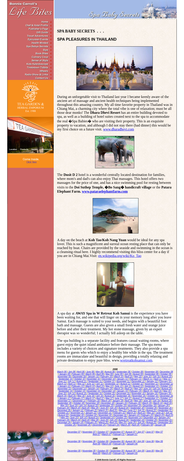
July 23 (83, 417)
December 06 (74, 441)
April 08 (81, 372)
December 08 (166, 372)
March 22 (131, 413)
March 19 (147, 403)
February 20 (63, 408)
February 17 (78, 398)
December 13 (79, 388)
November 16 (139, 396)
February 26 (113, 425)
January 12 (152, 381)
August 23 (93, 417)
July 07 (140, 432)
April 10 (129, 376)
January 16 (152, 393)
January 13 (64, 386)
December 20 (64, 410)
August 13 (138, 386)
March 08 (62, 372)
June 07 (150, 432)
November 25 (84, 425)
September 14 (66, 391)
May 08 (100, 372)
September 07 (117, 432)
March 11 (148, 379)
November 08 (152, 372)
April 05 (96, 453)
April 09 (100, 374)
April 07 (96, 434)
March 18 (106, 401)
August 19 (93, 405)
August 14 (167, 388)
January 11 (122, 379)
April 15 (158, 391)
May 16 (81, 396)
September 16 (123, 396)
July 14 (156, 388)
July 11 (71, 381)
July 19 (82, 405)
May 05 (159, 451)
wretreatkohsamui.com (136, 360)
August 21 (151, 410)
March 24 (76, 420)
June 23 (74, 417)
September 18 (64, 403)
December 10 (109, 379)
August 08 (110, 372)
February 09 (78, 374)
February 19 (135, 403)
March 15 (148, 391)
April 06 (96, 444)
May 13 (110, 386)
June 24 (104, 420)
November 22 (105, 415)
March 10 (119, 376)
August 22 (63, 415)
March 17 (90, 398)
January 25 (78, 422)
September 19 (106, 405)
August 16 (110, 396)
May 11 (167, 379)
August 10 (167, 376)
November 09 (65, 376)
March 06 (106, 444)
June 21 (132, 410)
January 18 (118, 401)
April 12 (72, 384)
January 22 (91, 413)
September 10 (66, 379)
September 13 (152, 386)
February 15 (135, 391)
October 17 (166, 398)
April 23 (169, 415)
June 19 (73, 405)
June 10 (147, 376)
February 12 (165, 381)
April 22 (142, 413)
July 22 (169, 413)
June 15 (62, 393)
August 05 (131, 451)
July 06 (140, 441)
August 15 (81, 393)
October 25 (70, 425)
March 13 (90, 386)
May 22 (151, 413)
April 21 (114, 410)
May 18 (138, 401)
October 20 (151, 408)
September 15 (95, 393)
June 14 (147, 388)
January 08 (160, 425)
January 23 (134, 415)
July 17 (128, 398)
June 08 (90, 372)
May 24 (95, 420)
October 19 (121, 405)
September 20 (137, 408)
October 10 (80, 379)
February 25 (91, 422)
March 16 (62, 396)
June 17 (119, 398)
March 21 (103, 410)
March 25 (103, 422)
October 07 (102, 432)
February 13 (78, 386)
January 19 (121, 403)
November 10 (94, 379)
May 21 (123, 410)
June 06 (150, 441)
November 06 (89, 441)
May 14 (138, 388)
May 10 (138, 376)
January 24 (164, 417)
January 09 (64, 374)
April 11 (158, 379)
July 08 (72, 372)
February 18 (94, 401)
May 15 (167, 391)
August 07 (131, 432)
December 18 (108, 403)
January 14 (93, 388)
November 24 (165, 420)
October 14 (80, 391)
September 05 (117, 451)
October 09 (166, 374)
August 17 (138, 398)
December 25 (99, 425)
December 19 (150, 405)
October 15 (109, 393)
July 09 (128, 374)
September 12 (112, 384)
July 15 (71, 393)
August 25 (151, 422)
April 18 (129, 401)
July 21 (141, 410)
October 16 (152, 396)
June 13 (119, 386)
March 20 (76, 408)
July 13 (128, 386)
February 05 (119, 453)
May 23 (65, 417)
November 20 (165, 408)
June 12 (90, 384)
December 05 (74, 451)
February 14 (106, 388)
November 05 (89, 451)
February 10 (106, 376)
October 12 (138, 384)
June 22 (160, 413)
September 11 (95, 381)
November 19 (135, 405)
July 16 (99, 396)
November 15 (138, 393)
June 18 (147, 401)
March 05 (106, 453)
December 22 (120, 415)
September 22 (77, 415)
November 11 (123, 381)
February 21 (91, 410)
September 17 (152, 398)
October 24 (151, 420)
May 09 (110, 374)
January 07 (132, 434)
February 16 (165, 393)
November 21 (77, 413)
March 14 (119, 388)
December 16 (166, 396)
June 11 (62, 381)
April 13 (100, 386)
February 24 (63, 420)
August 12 (125, 384)
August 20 (123, 408)
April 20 (86, 408)
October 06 (102, 441)
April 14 (129, 388)
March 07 (106, 434)
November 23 (135, 417)
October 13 (166, 386)
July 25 (141, 422)
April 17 (100, 398)
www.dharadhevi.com (118, 129)
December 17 (79, 401)
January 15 (122, 391)
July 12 (99, 384)
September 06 (117, 441)
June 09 (119, 374)
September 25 (165, 422)
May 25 (123, 422)
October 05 (102, 451)
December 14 (109, 391)
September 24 (137, 420)
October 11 (109, 381)
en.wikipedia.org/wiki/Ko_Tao (119, 256)
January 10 (93, 376)
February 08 (147, 425)
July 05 (140, 451)
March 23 (159, 415)
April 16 (72, 396)
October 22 (91, 415)
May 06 (159, 441)
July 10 (156, 376)
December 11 (138, 381)
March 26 (126, 425)
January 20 (163, 405)
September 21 (165, 410)
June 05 (150, 451)
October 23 (121, 417)
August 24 (123, 420)
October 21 (63, 413)
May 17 (110, 398)
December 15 (123, 393)
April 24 (86, 420)
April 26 (136, 425)
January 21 (78, 410)
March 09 (90, 374)
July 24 (113, 420)
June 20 (104, 408)
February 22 (119, 413)
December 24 (64, 422)
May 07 (159, 432)
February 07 (119, 434)
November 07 (89, 432)
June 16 (90, 396)
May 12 (81, 384)
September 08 (123, 372)
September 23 (107, 417)
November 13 (65, 388)
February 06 (119, 444)
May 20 (95, 408)
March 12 (62, 384)
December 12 (166, 384)
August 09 (138, 374)
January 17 (64, 398)
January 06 (132, 444)
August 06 (131, 441)
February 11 (135, 379)
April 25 (114, 422)
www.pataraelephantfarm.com (105, 191)
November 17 (65, 401)
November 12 (152, 384)
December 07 (74, 432)
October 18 (79, 403)
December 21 (105, 413)
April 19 (168, 403)
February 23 (147, 415)
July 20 (113, 408)
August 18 (167, 401)
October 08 (138, 372)
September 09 (152, 374)
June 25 (132, 422)
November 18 (93, 403)
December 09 (79, 376)
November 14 (94, 391)
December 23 (150, 417)
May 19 (64, 405)
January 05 (132, 453)
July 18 (156, 401)
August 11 (81, 381)
